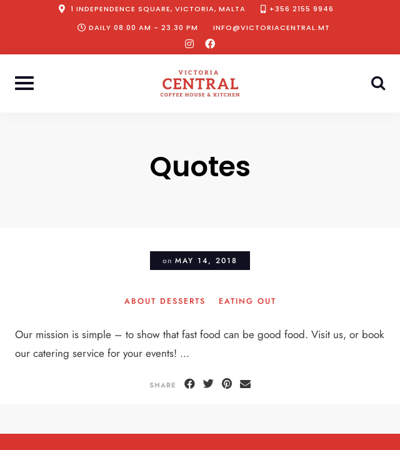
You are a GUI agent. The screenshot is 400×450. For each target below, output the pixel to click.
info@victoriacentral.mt (271, 27)
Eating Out (247, 302)
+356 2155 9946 (301, 9)
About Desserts (165, 302)
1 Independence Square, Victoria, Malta (158, 9)
